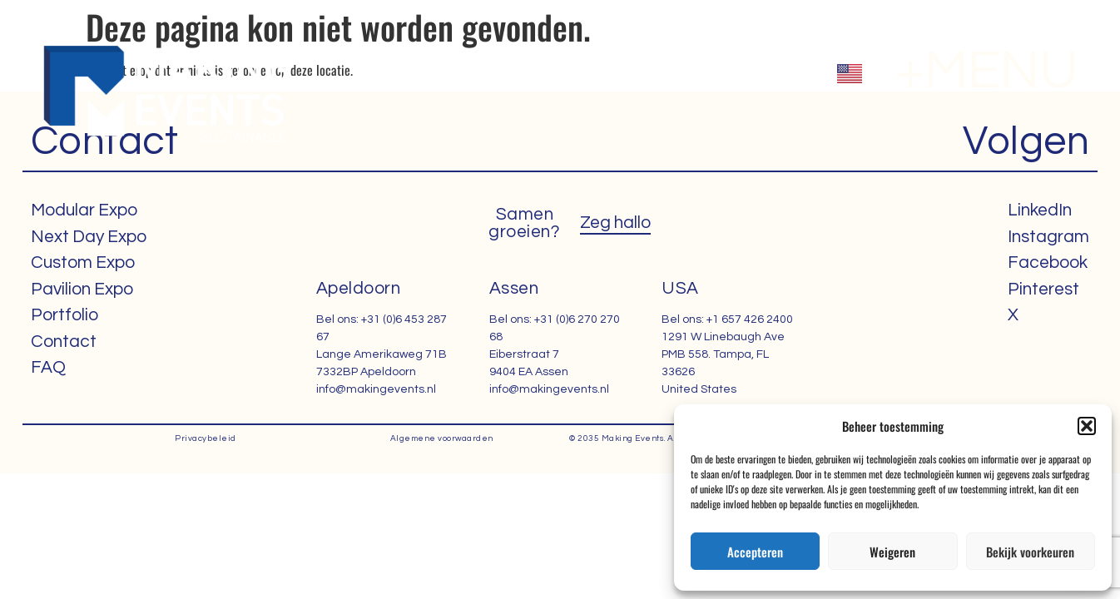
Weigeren (892, 551)
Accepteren (755, 551)
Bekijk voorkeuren (1030, 551)
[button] (1086, 426)
